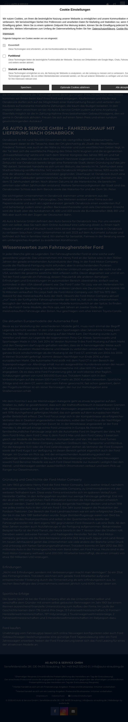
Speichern (26, 87)
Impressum (8, 33)
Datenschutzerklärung (103, 28)
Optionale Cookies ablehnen (75, 87)
